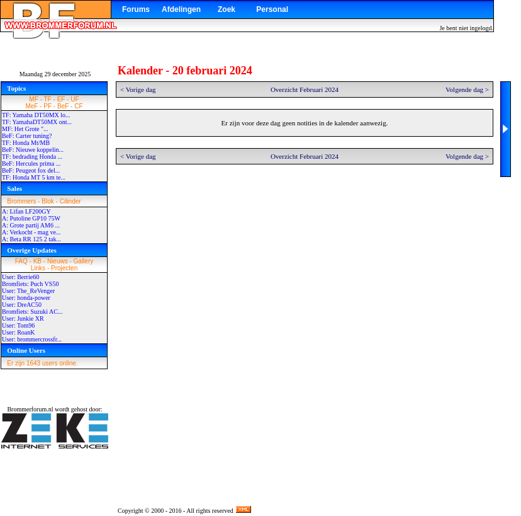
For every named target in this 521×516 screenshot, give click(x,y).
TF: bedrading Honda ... (32, 156)
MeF (31, 106)
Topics (16, 88)
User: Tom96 (18, 325)
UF (74, 99)
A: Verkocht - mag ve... (31, 232)
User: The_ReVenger (28, 290)
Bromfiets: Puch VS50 (30, 283)
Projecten (64, 268)
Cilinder (70, 201)
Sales (14, 188)
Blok (47, 201)
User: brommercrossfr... (32, 339)
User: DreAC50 (22, 304)
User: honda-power (26, 297)
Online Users (26, 350)
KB (37, 261)
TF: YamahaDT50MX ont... (37, 121)
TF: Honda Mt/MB (26, 142)
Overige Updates (32, 250)
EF (61, 99)
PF (47, 106)
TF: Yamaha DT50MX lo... (36, 115)
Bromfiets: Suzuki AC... (32, 311)
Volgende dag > (467, 89)
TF (48, 99)
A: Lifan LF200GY (26, 211)
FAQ (21, 261)
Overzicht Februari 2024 (305, 89)
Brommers (21, 201)
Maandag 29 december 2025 (55, 74)
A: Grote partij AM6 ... (31, 225)
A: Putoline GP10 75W (31, 218)
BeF (63, 106)
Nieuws (57, 261)
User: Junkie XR (23, 318)
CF (78, 106)
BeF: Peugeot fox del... (31, 170)
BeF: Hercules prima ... (31, 163)
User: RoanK (18, 332)
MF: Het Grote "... (25, 128)
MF (33, 99)
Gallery (84, 261)
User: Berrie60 (20, 276)
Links (38, 268)
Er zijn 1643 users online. (42, 363)
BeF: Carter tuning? (27, 135)
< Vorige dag (138, 89)
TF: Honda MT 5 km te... (33, 177)
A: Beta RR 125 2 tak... (31, 239)
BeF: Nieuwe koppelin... (33, 149)
